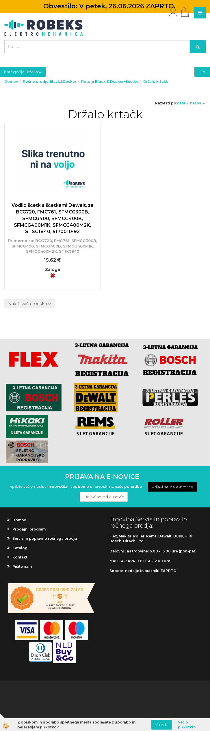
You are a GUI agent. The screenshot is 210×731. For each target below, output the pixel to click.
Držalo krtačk (155, 81)
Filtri (202, 71)
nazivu (198, 103)
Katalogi (20, 548)
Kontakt (19, 557)
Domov (11, 81)
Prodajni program (29, 529)
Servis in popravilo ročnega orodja (44, 538)
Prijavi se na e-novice (172, 487)
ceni (182, 103)
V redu (161, 724)
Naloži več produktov (29, 303)
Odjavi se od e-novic (103, 496)
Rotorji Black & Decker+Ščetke (109, 81)
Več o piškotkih (187, 724)
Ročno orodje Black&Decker (49, 81)
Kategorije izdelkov (23, 71)
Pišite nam (22, 566)
